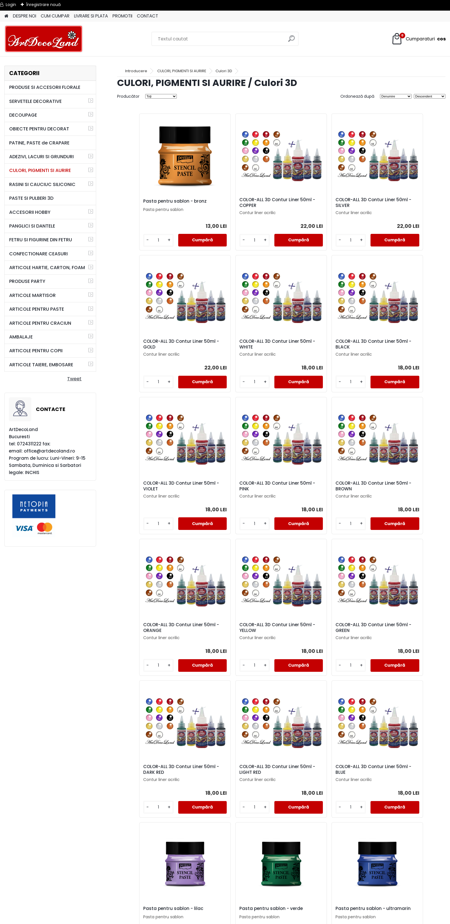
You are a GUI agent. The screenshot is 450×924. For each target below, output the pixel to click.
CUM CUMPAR (55, 16)
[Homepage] (6, 16)
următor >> (291, 835)
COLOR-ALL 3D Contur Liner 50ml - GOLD (399, 202)
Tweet (74, 378)
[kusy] (136, 240)
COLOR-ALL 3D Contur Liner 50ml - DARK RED (153, 627)
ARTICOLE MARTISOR (32, 295)
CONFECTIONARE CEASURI (38, 253)
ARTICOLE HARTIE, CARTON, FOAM (47, 267)
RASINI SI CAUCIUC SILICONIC (42, 184)
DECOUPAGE (23, 115)
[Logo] (43, 39)
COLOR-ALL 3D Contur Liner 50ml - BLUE (317, 627)
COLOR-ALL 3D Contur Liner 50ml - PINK (399, 344)
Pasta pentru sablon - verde (155, 768)
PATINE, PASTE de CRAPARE (39, 143)
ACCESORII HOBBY (30, 212)
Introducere (136, 71)
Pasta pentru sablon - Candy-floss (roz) (404, 769)
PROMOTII (122, 16)
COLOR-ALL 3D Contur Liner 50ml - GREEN (399, 486)
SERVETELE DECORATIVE (35, 101)
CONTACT (147, 16)
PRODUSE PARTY (27, 281)
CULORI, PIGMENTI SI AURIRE (40, 170)
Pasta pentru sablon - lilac (400, 626)
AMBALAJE (21, 337)
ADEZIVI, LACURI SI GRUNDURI (41, 156)
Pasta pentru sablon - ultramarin (230, 769)
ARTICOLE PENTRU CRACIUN (40, 323)
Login (11, 4)
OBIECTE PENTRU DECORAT (39, 129)
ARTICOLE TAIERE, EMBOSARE (41, 364)
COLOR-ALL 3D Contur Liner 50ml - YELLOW (317, 486)
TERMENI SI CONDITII (225, 881)
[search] (291, 40)
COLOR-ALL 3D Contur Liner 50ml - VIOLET (317, 344)
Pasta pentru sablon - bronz (155, 201)
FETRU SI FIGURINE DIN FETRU (40, 239)
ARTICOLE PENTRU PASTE (36, 309)
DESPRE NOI (24, 16)
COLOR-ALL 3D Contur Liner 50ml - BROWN (153, 486)
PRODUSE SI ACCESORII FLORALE (44, 87)
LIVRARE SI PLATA (91, 16)
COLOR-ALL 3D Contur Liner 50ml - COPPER (235, 202)
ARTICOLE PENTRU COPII (36, 350)
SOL (225, 908)
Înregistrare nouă (43, 4)
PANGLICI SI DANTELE (32, 226)
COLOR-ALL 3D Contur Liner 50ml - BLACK (235, 344)
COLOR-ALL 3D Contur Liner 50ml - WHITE (153, 344)
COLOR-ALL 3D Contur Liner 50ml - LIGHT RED (235, 627)
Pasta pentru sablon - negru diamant (320, 769)
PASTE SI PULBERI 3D (31, 198)
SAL (225, 901)
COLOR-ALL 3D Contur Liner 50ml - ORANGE (235, 486)
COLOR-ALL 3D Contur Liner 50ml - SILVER (317, 202)
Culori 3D (224, 71)
